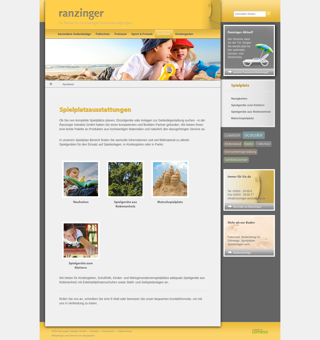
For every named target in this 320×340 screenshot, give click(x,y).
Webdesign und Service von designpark (73, 335)
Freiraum (120, 34)
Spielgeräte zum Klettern (247, 105)
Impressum (108, 331)
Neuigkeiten (239, 98)
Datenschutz (125, 331)
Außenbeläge (242, 252)
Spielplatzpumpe (236, 159)
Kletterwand (233, 144)
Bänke (248, 144)
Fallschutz (103, 34)
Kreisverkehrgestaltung (240, 152)
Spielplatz (164, 34)
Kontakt (94, 331)
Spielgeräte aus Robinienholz (251, 111)
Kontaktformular (180, 299)
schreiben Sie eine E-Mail (101, 299)
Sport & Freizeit (142, 34)
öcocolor (253, 135)
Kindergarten (184, 34)
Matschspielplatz (242, 118)
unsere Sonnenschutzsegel (251, 72)
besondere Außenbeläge (74, 34)
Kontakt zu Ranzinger (247, 206)
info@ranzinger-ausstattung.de (246, 198)
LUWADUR (232, 135)
